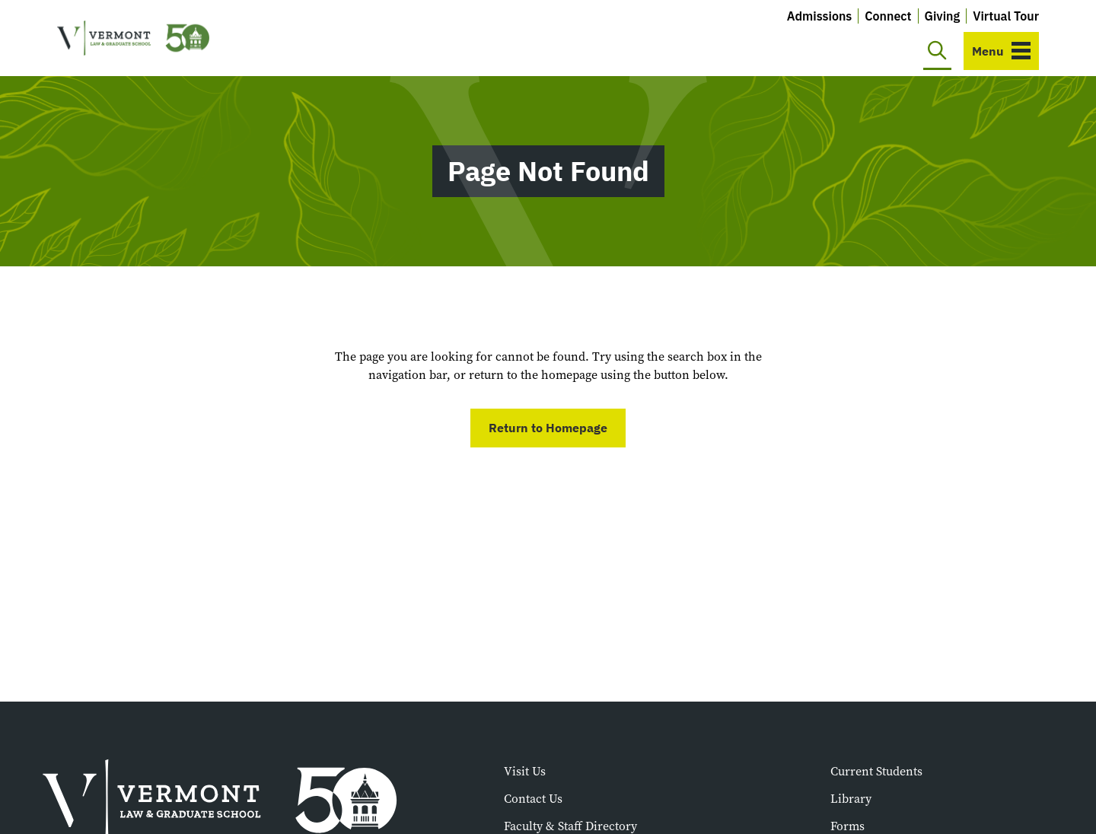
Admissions (819, 16)
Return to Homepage (548, 427)
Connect (888, 16)
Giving (943, 16)
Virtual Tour (1006, 16)
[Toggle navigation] (1001, 51)
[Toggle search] (937, 51)
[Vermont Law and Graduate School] (133, 38)
